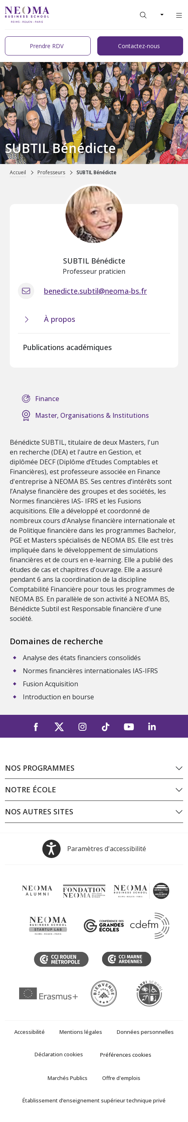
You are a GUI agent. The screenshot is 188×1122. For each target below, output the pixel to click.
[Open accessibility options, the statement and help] (94, 849)
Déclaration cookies (59, 1054)
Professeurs (51, 172)
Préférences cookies (125, 1054)
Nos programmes (39, 768)
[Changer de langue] (161, 15)
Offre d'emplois (121, 1078)
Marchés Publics (67, 1078)
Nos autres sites (39, 811)
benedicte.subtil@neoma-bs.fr (95, 291)
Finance (47, 398)
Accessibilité (29, 1032)
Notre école (30, 789)
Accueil (18, 172)
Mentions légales (80, 1032)
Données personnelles (145, 1032)
